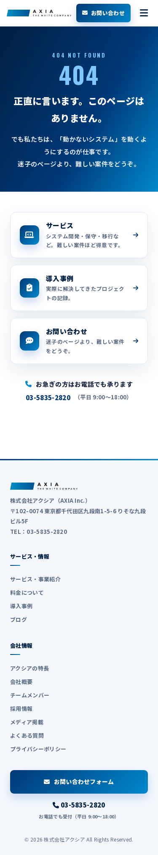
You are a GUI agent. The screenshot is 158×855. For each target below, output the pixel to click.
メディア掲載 (26, 722)
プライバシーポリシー (38, 749)
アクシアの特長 (29, 668)
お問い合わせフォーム (79, 781)
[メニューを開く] (144, 13)
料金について (27, 592)
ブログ (18, 619)
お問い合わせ (103, 13)
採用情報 (21, 708)
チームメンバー (29, 695)
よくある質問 (27, 735)
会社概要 (21, 682)
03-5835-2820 (48, 397)
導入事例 (21, 606)
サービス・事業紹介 (35, 579)
